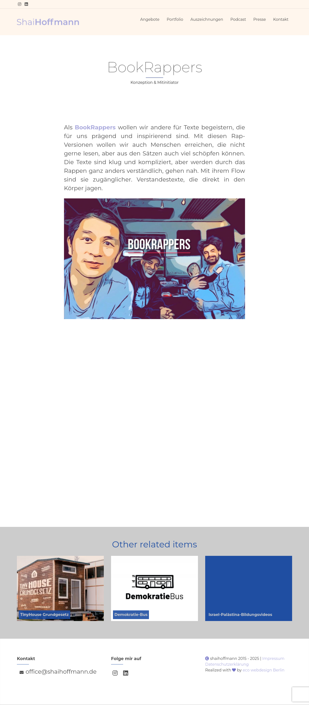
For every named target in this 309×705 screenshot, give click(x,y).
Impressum (273, 658)
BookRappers (95, 127)
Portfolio (175, 19)
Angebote (150, 19)
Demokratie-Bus (130, 614)
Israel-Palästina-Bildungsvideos (240, 614)
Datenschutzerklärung (227, 664)
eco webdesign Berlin (263, 670)
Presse (259, 19)
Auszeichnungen (206, 19)
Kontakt (280, 19)
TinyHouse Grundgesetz (44, 614)
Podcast (238, 19)
